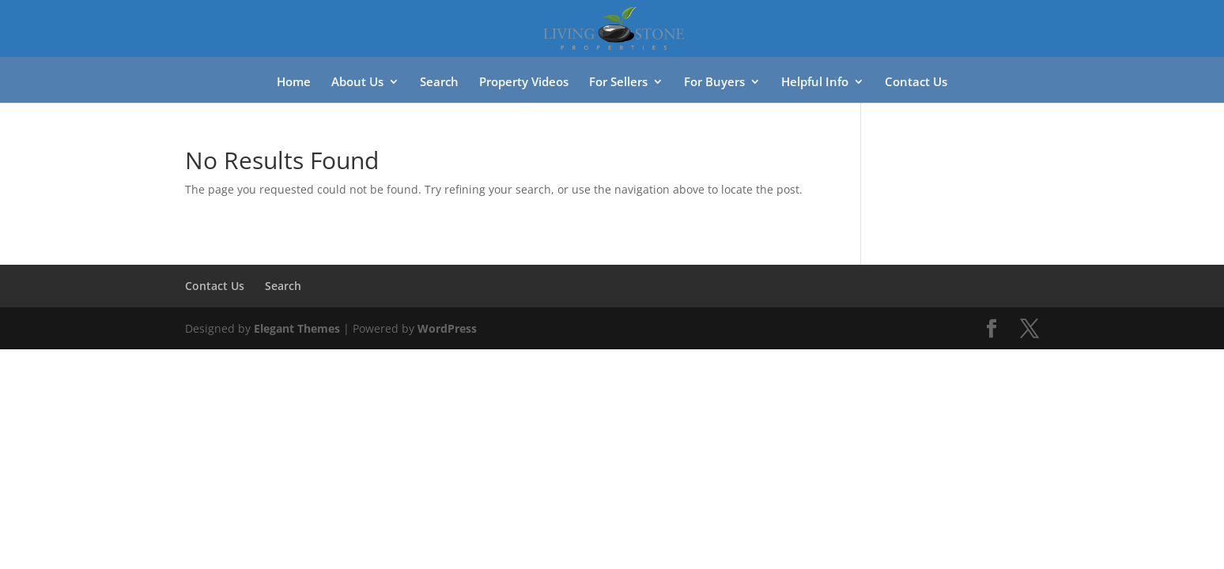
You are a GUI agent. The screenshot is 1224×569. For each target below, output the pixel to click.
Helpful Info (814, 82)
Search (439, 82)
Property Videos (524, 82)
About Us (357, 82)
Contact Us (916, 82)
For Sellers (618, 82)
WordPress (447, 328)
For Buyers (714, 82)
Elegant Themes (297, 328)
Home (294, 82)
